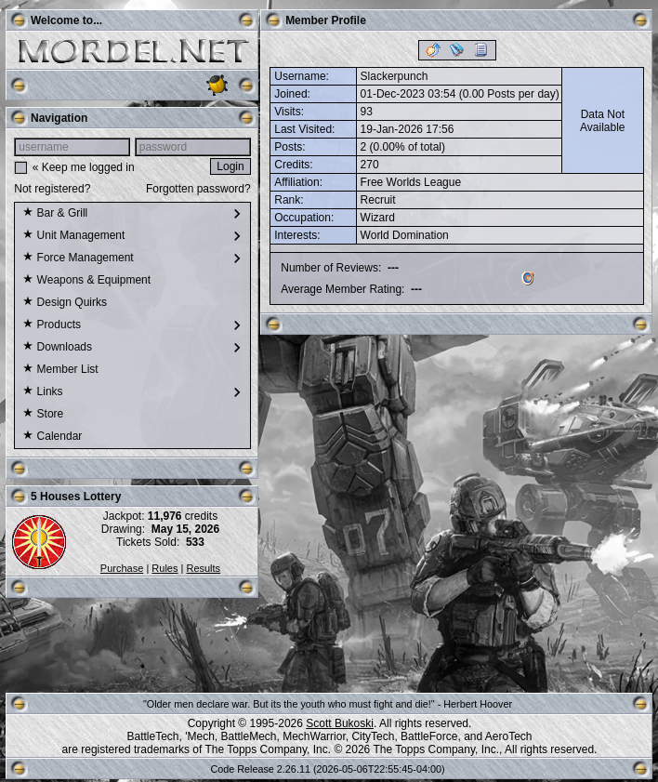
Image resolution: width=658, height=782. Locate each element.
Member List (60, 370)
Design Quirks (65, 303)
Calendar (52, 437)
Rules (164, 568)
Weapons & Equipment (86, 281)
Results (203, 568)
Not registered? (52, 188)
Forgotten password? (198, 188)
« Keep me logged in (84, 167)
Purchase (121, 568)
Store (43, 414)
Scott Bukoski (340, 723)
